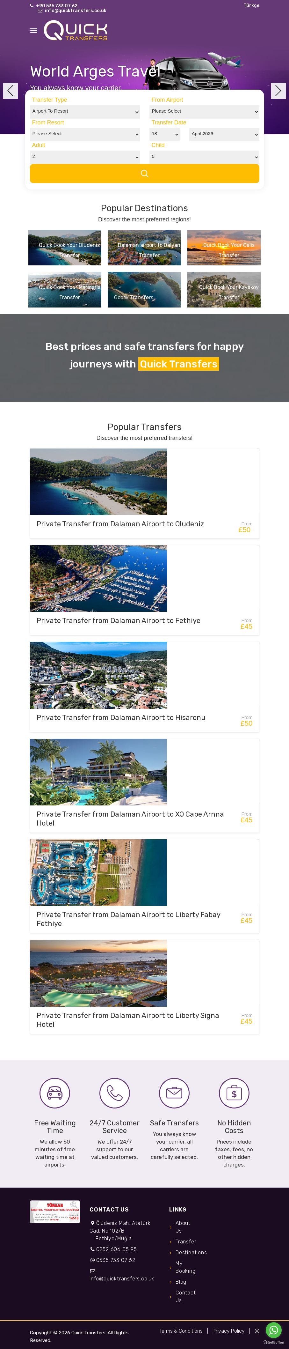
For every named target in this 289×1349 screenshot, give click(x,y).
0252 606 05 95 (116, 1249)
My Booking (186, 1267)
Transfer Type (49, 100)
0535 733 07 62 (115, 1260)
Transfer (186, 1242)
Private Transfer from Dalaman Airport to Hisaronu (121, 717)
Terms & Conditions (181, 1331)
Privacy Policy (229, 1331)
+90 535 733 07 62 (56, 6)
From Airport (167, 100)
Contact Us (186, 1296)
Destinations (187, 1252)
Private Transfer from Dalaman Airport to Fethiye (118, 620)
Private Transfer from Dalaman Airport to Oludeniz (120, 524)
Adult (38, 145)
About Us (183, 1227)
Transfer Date (169, 122)
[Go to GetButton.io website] (274, 1342)
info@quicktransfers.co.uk (75, 10)
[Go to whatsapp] (274, 1330)
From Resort (48, 122)
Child (158, 145)
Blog (181, 1282)
